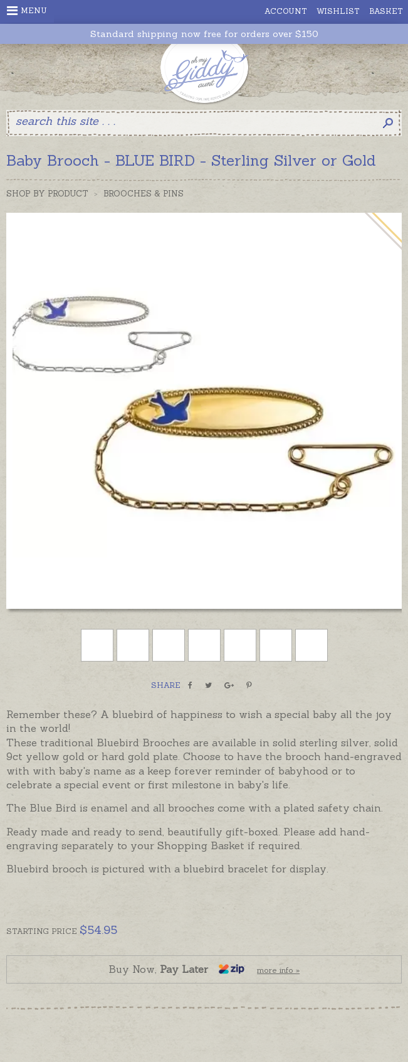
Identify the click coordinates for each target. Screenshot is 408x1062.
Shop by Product (47, 193)
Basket (386, 11)
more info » (278, 970)
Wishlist (338, 11)
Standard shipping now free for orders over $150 (204, 34)
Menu (27, 10)
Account (285, 11)
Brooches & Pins (143, 193)
